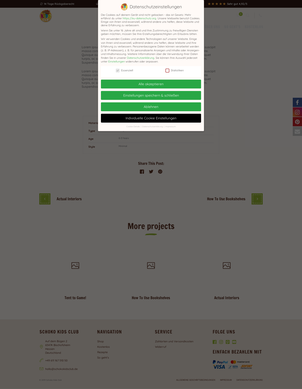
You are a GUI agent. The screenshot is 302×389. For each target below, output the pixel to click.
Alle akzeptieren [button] (151, 84)
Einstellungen (116, 61)
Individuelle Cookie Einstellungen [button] (151, 118)
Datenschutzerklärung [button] (153, 126)
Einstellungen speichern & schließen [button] (151, 95)
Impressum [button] (170, 126)
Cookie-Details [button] (133, 126)
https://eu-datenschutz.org (139, 18)
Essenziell (124, 70)
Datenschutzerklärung (140, 58)
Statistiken (174, 70)
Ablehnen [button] (151, 106)
